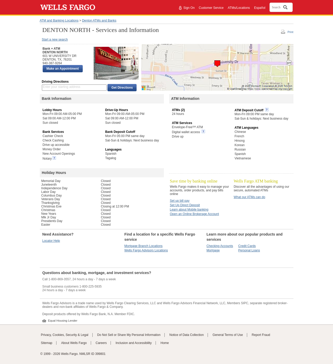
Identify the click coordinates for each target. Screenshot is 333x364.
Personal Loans (249, 250)
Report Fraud (261, 335)
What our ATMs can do (249, 197)
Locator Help (51, 241)
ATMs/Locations (239, 8)
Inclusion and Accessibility (134, 343)
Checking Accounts (220, 246)
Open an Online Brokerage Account (194, 214)
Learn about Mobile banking (189, 209)
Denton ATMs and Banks (99, 20)
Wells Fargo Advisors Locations (146, 250)
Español (259, 8)
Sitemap (46, 343)
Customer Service (211, 8)
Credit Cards (247, 246)
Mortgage (213, 250)
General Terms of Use (228, 335)
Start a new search (55, 39)
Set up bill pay (179, 201)
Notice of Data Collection (186, 335)
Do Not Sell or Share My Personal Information (129, 335)
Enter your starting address (61, 87)
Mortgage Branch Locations (143, 246)
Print (290, 32)
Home (165, 343)
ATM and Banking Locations (59, 20)
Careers (101, 343)
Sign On (189, 8)
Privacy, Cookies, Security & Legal (64, 335)
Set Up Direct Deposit (185, 205)
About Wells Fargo (74, 343)
